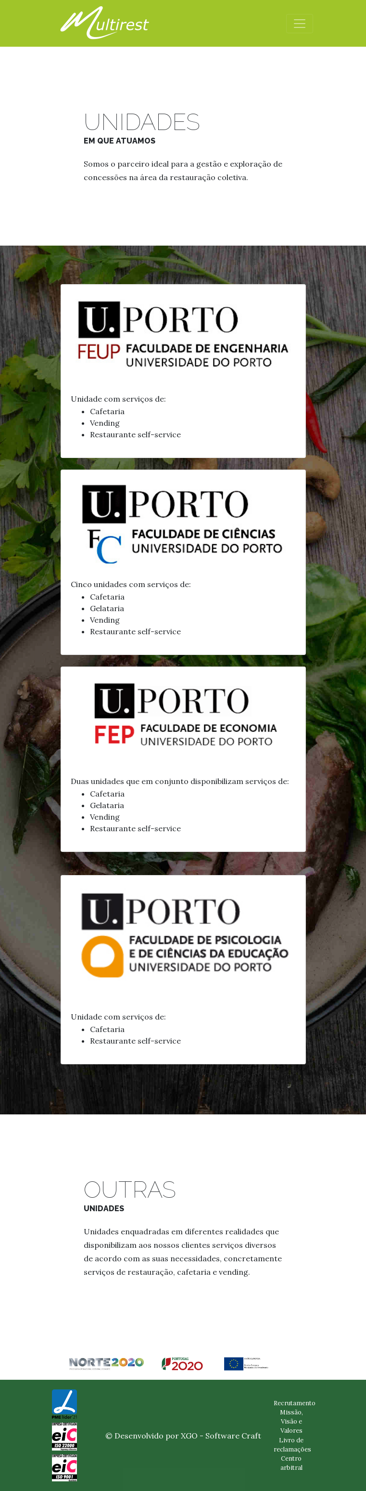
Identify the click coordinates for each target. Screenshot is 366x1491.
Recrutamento (295, 1403)
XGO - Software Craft (221, 1435)
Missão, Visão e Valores (291, 1421)
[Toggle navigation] (299, 23)
